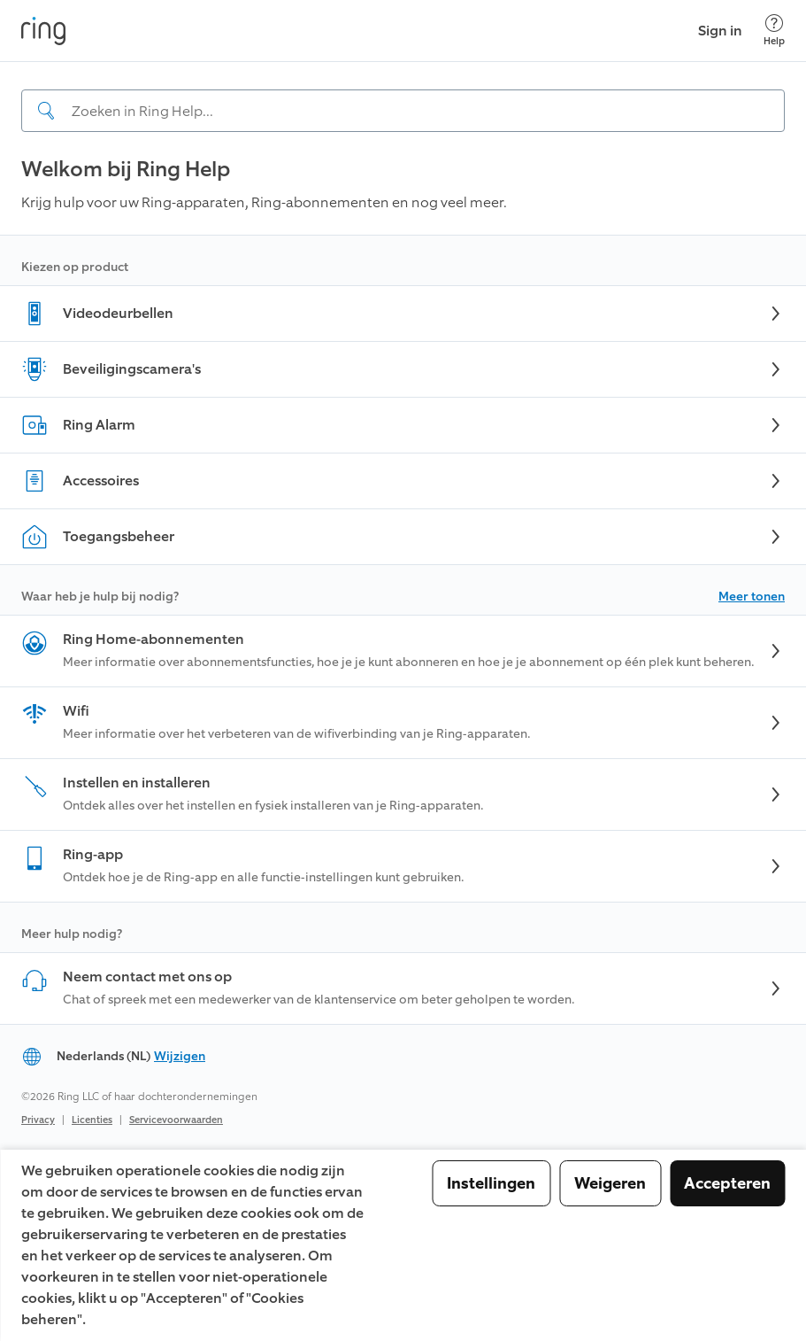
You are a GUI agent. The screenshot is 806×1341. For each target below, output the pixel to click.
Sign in (720, 30)
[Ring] (43, 31)
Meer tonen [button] (751, 596)
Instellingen (491, 1183)
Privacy (38, 1120)
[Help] (774, 30)
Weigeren (610, 1183)
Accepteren (727, 1183)
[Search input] (403, 110)
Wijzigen (179, 1056)
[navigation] (403, 96)
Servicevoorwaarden (176, 1120)
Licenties (92, 1120)
